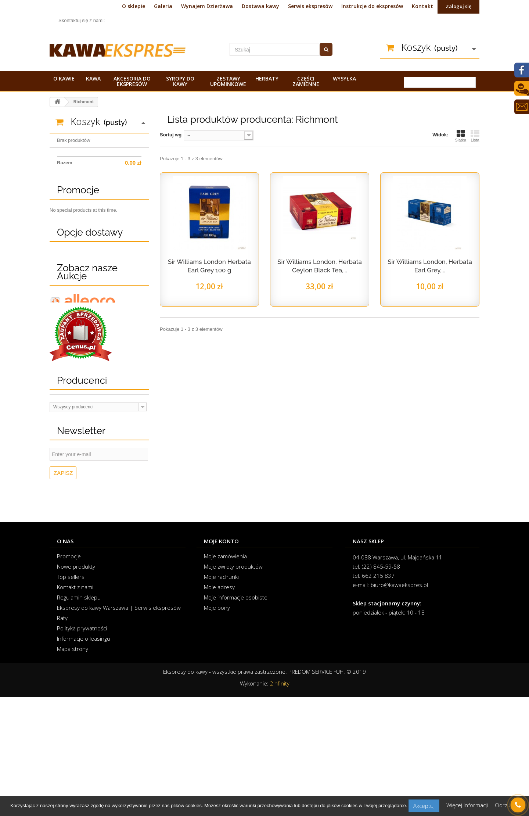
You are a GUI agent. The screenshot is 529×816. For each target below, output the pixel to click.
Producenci (82, 499)
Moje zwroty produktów (233, 685)
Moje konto (221, 660)
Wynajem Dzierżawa (207, 6)
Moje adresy (219, 706)
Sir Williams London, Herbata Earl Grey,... (430, 266)
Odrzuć (504, 805)
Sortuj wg (170, 134)
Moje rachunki (221, 695)
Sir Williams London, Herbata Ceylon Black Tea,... (319, 266)
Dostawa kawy (260, 6)
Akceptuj (424, 805)
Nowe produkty (76, 685)
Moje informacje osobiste (235, 716)
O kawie (64, 78)
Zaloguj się (458, 6)
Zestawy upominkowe (228, 81)
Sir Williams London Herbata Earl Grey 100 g (209, 266)
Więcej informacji (467, 805)
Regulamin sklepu (79, 716)
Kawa (93, 78)
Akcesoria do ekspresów (132, 81)
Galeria (163, 6)
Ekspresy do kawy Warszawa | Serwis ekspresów (119, 726)
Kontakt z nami (75, 706)
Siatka (460, 135)
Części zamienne (305, 81)
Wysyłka (344, 78)
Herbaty (266, 78)
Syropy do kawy (180, 81)
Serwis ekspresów (310, 6)
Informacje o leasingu (83, 757)
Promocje (78, 217)
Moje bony (217, 726)
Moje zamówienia (225, 675)
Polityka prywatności (82, 747)
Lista (475, 135)
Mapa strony (72, 768)
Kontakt (422, 6)
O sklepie (133, 6)
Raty (62, 737)
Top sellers (70, 695)
